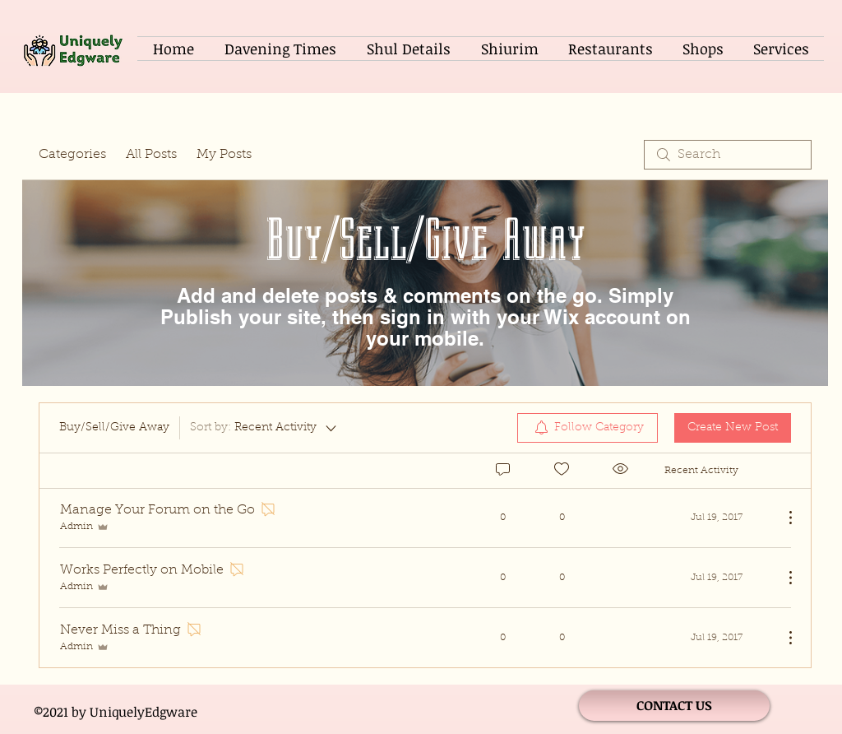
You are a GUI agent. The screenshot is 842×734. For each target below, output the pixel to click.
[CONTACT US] (674, 705)
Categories (72, 154)
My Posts (224, 154)
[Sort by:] (264, 428)
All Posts (151, 154)
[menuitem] (587, 428)
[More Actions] (782, 517)
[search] (728, 155)
